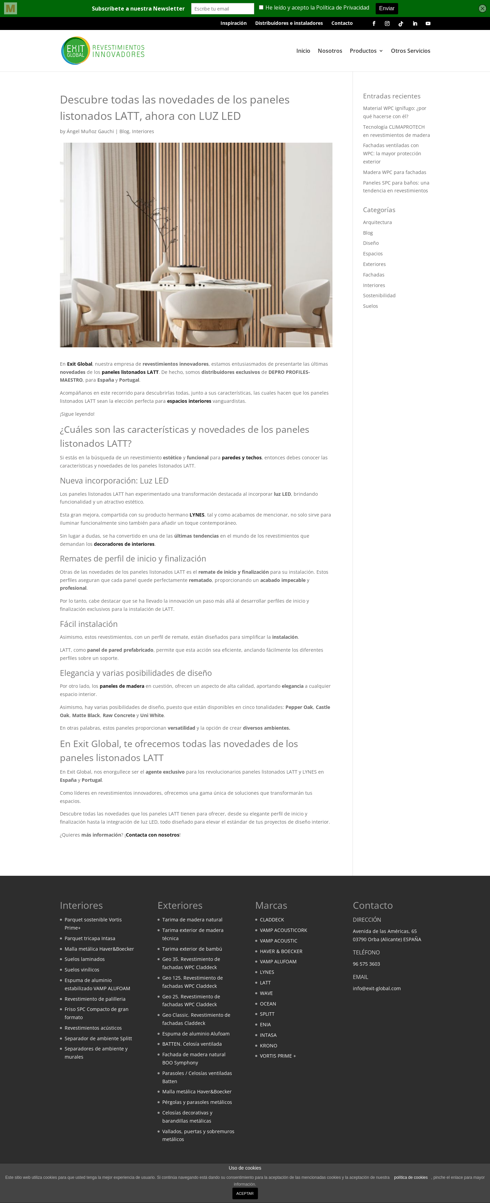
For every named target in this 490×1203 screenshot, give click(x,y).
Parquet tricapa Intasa (90, 938)
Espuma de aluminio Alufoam (196, 1033)
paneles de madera (122, 686)
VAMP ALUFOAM (278, 961)
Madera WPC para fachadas (394, 172)
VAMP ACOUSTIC (278, 940)
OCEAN (268, 1003)
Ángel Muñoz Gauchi (90, 131)
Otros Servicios (410, 51)
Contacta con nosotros (152, 835)
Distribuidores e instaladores (289, 23)
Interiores (143, 131)
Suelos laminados (85, 959)
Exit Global (79, 364)
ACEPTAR (245, 1193)
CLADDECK (272, 919)
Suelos (370, 306)
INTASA (268, 1035)
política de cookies (411, 1177)
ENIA (265, 1024)
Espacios (373, 253)
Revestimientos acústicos (93, 1028)
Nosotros (330, 51)
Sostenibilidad (379, 295)
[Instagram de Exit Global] (387, 25)
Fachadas (374, 274)
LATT (265, 982)
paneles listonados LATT (130, 372)
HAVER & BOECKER (281, 951)
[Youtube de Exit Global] (428, 25)
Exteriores (374, 264)
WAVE (266, 993)
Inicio (303, 51)
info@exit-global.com (377, 988)
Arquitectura (377, 222)
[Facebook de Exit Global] (374, 25)
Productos (363, 51)
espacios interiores (189, 401)
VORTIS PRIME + (278, 1055)
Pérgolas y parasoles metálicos (197, 1102)
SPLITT (267, 1014)
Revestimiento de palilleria (95, 999)
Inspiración (233, 23)
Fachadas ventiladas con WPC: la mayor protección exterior (392, 153)
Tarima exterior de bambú (192, 949)
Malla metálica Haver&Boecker (99, 949)
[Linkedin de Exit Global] (414, 25)
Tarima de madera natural (192, 919)
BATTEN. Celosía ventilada (192, 1044)
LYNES (197, 514)
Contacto (342, 23)
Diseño (371, 243)
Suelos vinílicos (82, 969)
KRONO (268, 1045)
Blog (124, 131)
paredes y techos (242, 457)
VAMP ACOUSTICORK (283, 930)
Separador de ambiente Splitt (98, 1038)
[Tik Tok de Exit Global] (401, 25)
